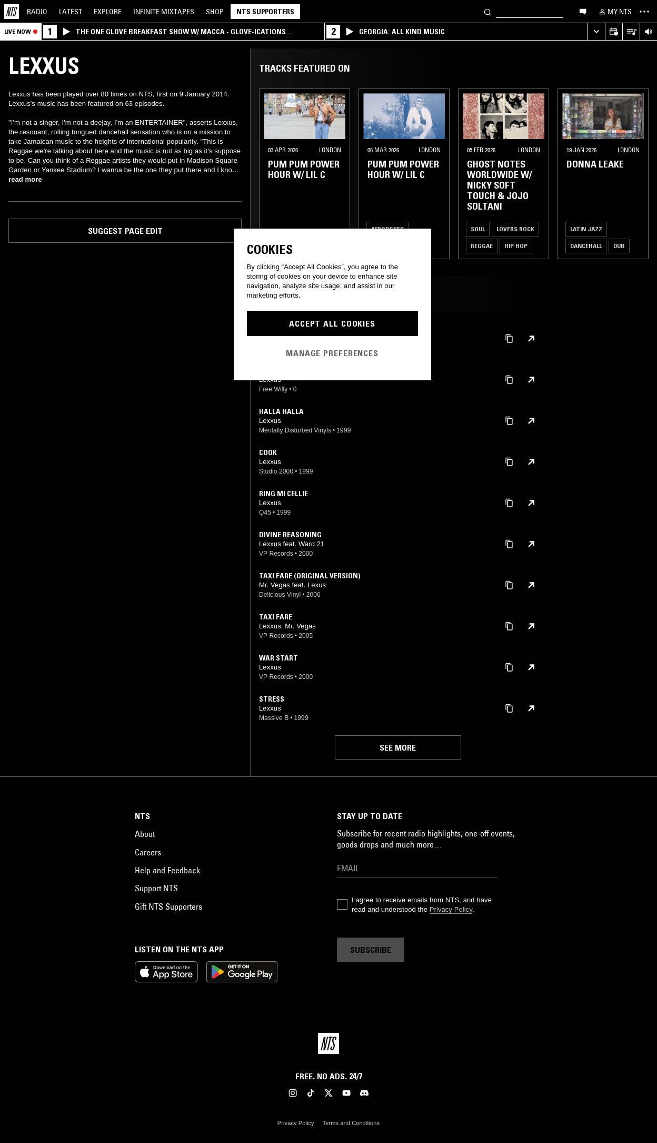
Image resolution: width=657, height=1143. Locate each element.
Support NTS (156, 888)
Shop (215, 11)
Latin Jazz (586, 229)
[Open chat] (583, 11)
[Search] (487, 11)
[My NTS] (614, 11)
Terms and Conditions (351, 1123)
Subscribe (370, 949)
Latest (70, 11)
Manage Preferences (332, 353)
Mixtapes (163, 11)
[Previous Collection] (637, 173)
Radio (37, 11)
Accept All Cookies (332, 323)
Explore (108, 11)
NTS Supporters (265, 11)
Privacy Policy (451, 909)
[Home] (11, 11)
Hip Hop (515, 246)
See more (398, 747)
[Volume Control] (648, 32)
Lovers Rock (515, 229)
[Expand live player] (596, 32)
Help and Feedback (167, 870)
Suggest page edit (125, 230)
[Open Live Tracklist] (631, 32)
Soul (478, 229)
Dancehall (586, 246)
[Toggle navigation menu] (644, 11)
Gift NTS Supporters (168, 906)
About (145, 834)
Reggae (482, 246)
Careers (148, 852)
